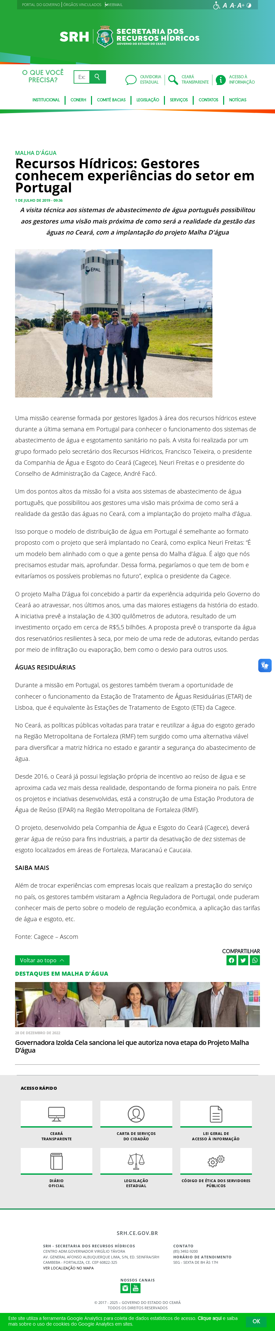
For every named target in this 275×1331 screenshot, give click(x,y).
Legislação (147, 100)
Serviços (179, 100)
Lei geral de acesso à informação (216, 1121)
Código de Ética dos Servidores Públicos (216, 1168)
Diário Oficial (56, 1168)
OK (256, 1322)
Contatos (208, 100)
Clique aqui (209, 1318)
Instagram (125, 1288)
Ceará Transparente (56, 1121)
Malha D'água (36, 153)
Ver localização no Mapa (68, 1267)
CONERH (78, 100)
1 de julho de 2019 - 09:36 (39, 200)
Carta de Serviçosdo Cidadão (136, 1121)
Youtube (136, 1288)
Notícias (237, 100)
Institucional (46, 100)
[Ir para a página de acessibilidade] (217, 5)
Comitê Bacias (111, 100)
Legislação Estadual (136, 1168)
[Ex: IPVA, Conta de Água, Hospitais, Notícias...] (81, 77)
